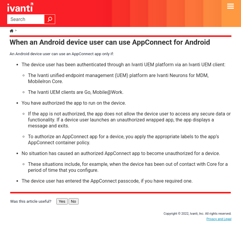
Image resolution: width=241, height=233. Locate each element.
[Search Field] (31, 19)
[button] (49, 19)
